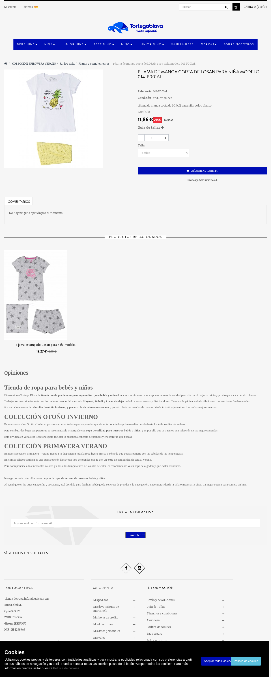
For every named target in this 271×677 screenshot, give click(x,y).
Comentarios (19, 202)
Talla (141, 145)
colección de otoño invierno (48, 407)
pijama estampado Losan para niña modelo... (46, 344)
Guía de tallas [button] (151, 127)
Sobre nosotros (157, 640)
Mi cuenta (10, 7)
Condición (144, 98)
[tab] (202, 127)
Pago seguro (155, 633)
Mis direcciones (103, 624)
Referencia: (145, 91)
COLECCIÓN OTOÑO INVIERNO (51, 417)
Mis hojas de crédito (105, 617)
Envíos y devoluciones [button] (202, 180)
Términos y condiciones (162, 613)
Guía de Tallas (156, 607)
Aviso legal (154, 620)
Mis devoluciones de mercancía (106, 609)
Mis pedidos (100, 600)
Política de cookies (66, 668)
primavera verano (97, 407)
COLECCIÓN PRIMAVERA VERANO (55, 446)
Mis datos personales (106, 631)
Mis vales (99, 638)
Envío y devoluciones (160, 600)
